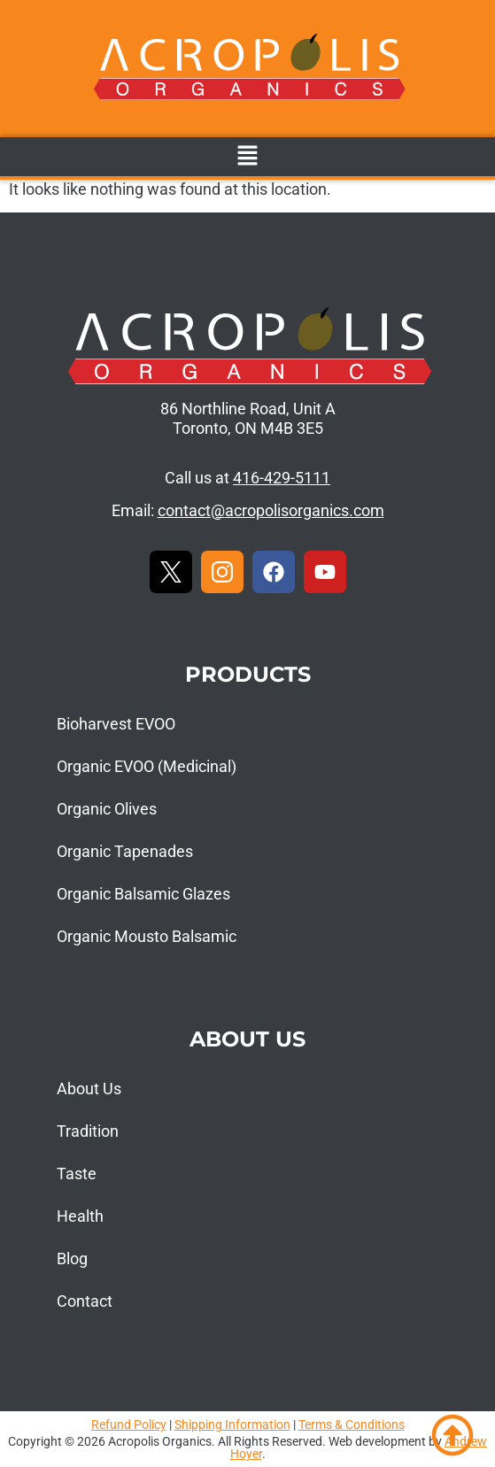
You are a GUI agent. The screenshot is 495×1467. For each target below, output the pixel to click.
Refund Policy (128, 1424)
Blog (72, 1258)
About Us (89, 1088)
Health (80, 1216)
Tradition (88, 1131)
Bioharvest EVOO (116, 723)
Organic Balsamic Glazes (143, 893)
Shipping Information (232, 1424)
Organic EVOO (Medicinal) (146, 766)
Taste (77, 1173)
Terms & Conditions (351, 1424)
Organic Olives (107, 808)
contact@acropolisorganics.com (271, 510)
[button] (247, 156)
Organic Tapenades (125, 851)
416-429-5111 (281, 477)
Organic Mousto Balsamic (146, 936)
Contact (84, 1301)
